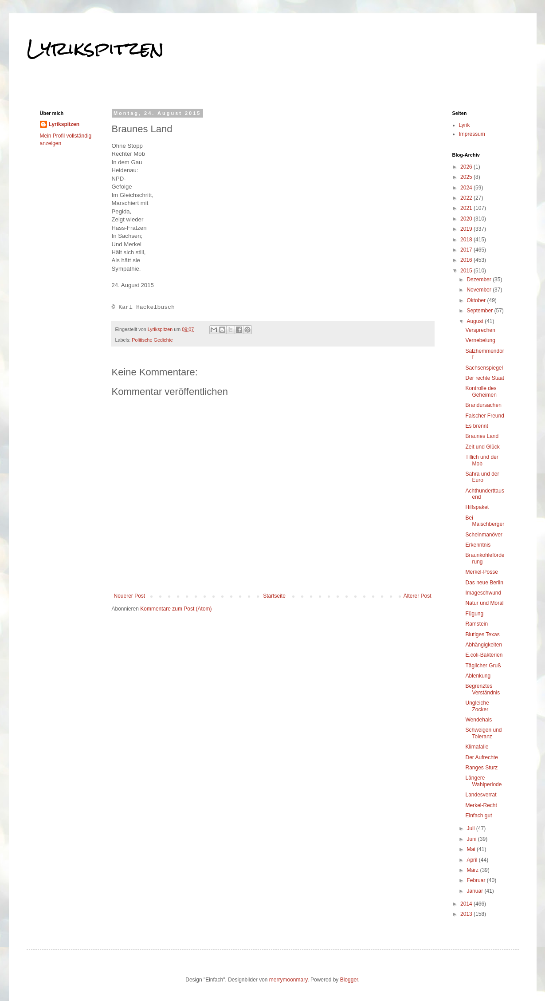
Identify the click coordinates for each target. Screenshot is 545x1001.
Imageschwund (483, 593)
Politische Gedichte (152, 340)
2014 (467, 904)
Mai (472, 849)
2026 (467, 167)
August (476, 321)
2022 (467, 198)
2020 (467, 219)
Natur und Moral (484, 603)
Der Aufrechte (481, 757)
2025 (467, 177)
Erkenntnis (477, 545)
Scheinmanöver (483, 535)
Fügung (474, 614)
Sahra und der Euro (482, 477)
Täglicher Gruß (483, 665)
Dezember (480, 279)
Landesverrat (480, 795)
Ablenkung (477, 676)
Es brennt (476, 426)
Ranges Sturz (481, 768)
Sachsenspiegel (484, 368)
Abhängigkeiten (483, 645)
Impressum (472, 134)
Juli (471, 828)
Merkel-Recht (481, 805)
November (480, 290)
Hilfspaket (477, 507)
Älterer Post (417, 596)
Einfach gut (478, 815)
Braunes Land (481, 436)
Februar (476, 880)
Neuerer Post (129, 596)
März (473, 870)
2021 (467, 208)
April (472, 860)
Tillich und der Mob (481, 460)
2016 (467, 260)
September (480, 310)
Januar (475, 891)
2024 (467, 188)
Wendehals (478, 720)
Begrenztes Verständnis (482, 689)
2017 (467, 250)
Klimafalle (476, 747)
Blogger (349, 980)
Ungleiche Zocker (477, 706)
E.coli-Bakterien (483, 655)
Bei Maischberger (484, 521)
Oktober (477, 300)
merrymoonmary (288, 980)
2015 (467, 271)
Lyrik (464, 125)
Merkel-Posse (481, 572)
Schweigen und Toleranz (483, 733)
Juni (472, 839)
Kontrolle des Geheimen (480, 391)
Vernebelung (480, 340)
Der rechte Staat (484, 378)
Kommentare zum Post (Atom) (176, 609)
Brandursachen (483, 405)
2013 (467, 914)
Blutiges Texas (482, 634)
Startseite (274, 596)
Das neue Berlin (484, 582)
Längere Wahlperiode (483, 781)
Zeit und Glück (482, 447)
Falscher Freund (484, 416)
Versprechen (480, 330)
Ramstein (476, 624)
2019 (467, 229)
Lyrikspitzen (95, 48)
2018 (467, 239)
